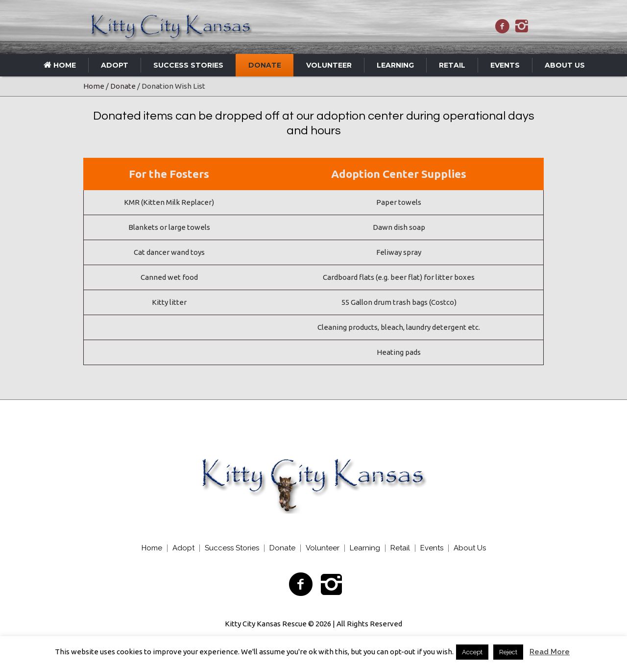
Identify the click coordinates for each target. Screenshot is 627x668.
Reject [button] (508, 652)
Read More (550, 651)
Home (93, 86)
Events (431, 548)
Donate (123, 86)
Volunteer (322, 548)
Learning (365, 548)
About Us (470, 548)
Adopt (183, 548)
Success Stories (232, 548)
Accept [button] (472, 652)
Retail (400, 548)
